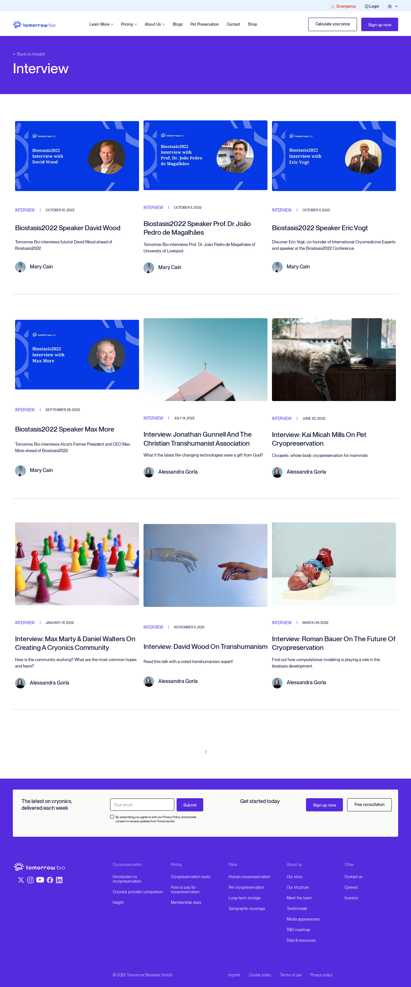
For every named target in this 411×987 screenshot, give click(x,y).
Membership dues (186, 902)
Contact (233, 24)
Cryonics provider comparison (138, 892)
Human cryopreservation (249, 877)
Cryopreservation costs (190, 877)
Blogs (178, 24)
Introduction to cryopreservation (127, 879)
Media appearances (303, 919)
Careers (351, 887)
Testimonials (297, 908)
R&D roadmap (298, 930)
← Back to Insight (29, 54)
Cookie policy (260, 975)
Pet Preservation (204, 24)
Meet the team (299, 898)
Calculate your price (333, 24)
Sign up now (379, 24)
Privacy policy (321, 975)
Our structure (298, 887)
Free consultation (369, 804)
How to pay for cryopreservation (185, 889)
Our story (294, 877)
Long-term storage (245, 898)
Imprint (234, 975)
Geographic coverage (247, 908)
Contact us (354, 877)
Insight (118, 902)
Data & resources (301, 940)
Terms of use (291, 975)
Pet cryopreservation (246, 887)
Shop (252, 24)
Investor (351, 898)
